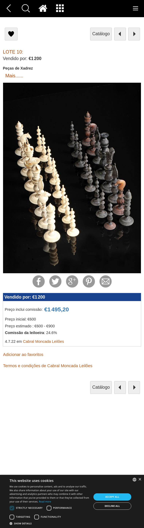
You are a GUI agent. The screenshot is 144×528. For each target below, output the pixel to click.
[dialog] (72, 501)
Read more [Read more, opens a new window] (45, 501)
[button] (50, 523)
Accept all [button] (112, 496)
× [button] (139, 479)
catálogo (101, 33)
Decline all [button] (112, 506)
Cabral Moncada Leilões (43, 341)
